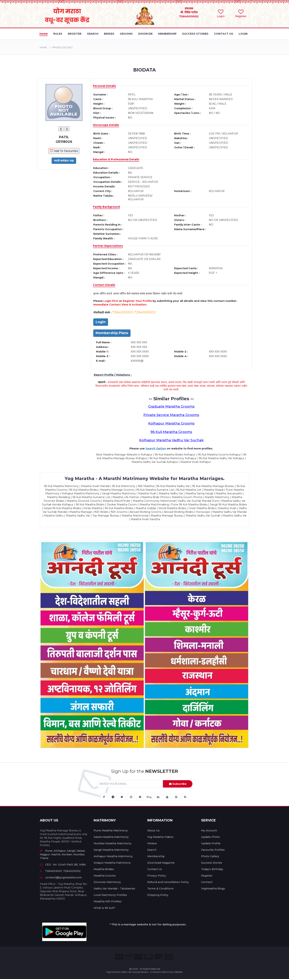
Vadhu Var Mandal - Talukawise (114, 888)
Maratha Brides (104, 869)
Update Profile (210, 843)
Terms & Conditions (160, 888)
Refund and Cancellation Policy (168, 882)
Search (151, 849)
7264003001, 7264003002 (60, 871)
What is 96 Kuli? (104, 908)
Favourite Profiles (213, 849)
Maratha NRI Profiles (107, 901)
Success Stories (211, 862)
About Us (153, 830)
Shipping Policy (157, 895)
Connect (207, 882)
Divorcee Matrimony (107, 882)
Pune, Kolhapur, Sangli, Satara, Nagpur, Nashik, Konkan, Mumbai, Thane (62, 854)
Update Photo (210, 837)
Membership (156, 856)
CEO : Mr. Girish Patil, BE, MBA (63, 864)
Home (43, 47)
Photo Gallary (210, 856)
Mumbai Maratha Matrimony (112, 843)
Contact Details (104, 285)
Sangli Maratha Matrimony (111, 849)
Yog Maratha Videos (160, 837)
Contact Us (154, 869)
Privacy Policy (156, 875)
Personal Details (104, 86)
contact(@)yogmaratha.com (61, 877)
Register (207, 875)
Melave (152, 843)
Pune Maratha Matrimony (111, 830)
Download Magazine (161, 862)
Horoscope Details (106, 125)
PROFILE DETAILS (62, 47)
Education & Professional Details (116, 159)
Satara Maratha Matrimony (111, 837)
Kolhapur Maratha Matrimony (113, 856)
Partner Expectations (108, 245)
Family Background (106, 206)
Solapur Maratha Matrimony (112, 862)
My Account (209, 830)
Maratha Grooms (105, 875)
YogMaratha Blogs (213, 888)
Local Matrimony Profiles (110, 895)
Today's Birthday (212, 869)
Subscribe (178, 784)
